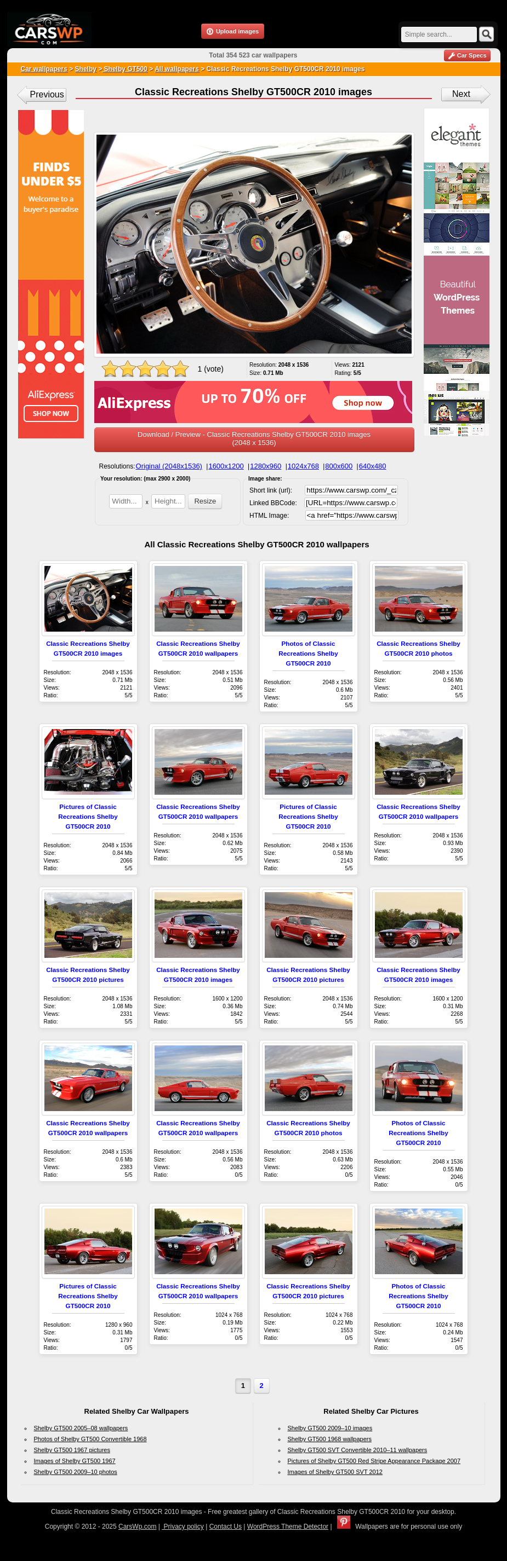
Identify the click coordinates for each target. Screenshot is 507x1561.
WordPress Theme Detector (287, 1526)
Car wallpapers (44, 69)
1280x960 (265, 466)
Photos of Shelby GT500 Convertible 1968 (90, 1439)
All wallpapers (177, 69)
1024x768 (303, 466)
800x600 (338, 466)
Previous (47, 94)
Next (461, 94)
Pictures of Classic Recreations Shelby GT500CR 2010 (87, 816)
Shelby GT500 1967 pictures (72, 1450)
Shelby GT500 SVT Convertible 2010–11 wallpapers (358, 1450)
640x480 (372, 466)
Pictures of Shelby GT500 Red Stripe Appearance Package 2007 (374, 1461)
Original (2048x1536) (169, 466)
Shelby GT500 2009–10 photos (75, 1472)
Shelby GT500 (124, 69)
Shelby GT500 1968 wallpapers (330, 1439)
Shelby (85, 69)
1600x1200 (225, 466)
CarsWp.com (137, 1526)
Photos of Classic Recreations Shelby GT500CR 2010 (308, 653)
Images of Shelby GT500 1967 (75, 1461)
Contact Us (225, 1526)
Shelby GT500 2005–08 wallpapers (81, 1428)
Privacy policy (183, 1526)
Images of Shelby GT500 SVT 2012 (335, 1472)
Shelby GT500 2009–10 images (330, 1428)
